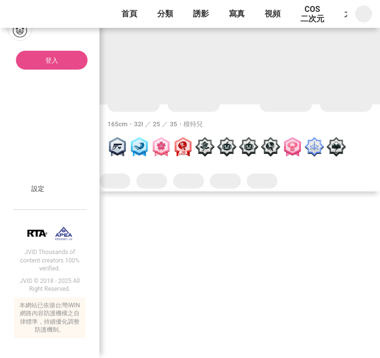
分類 (165, 13)
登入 (51, 60)
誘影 (201, 13)
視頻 (273, 13)
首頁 (129, 13)
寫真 (237, 13)
